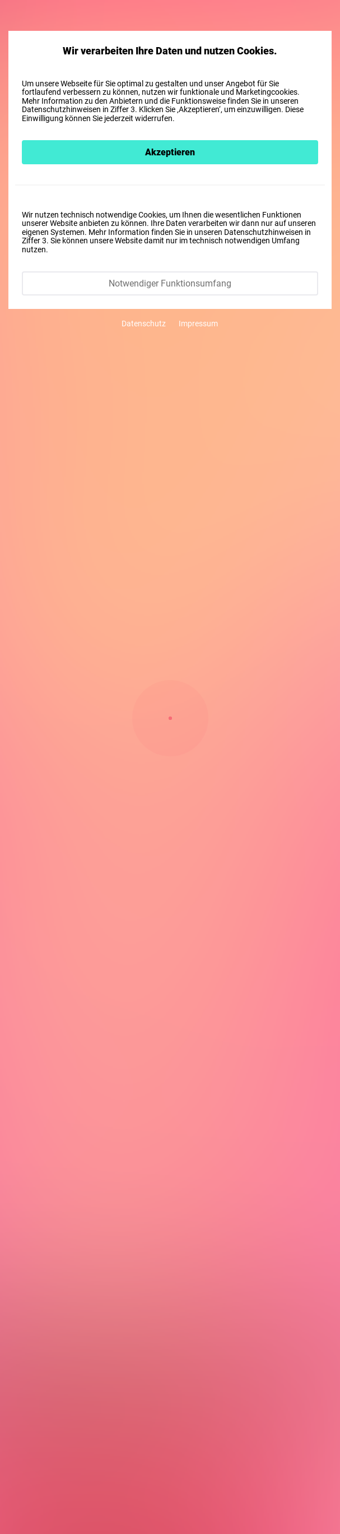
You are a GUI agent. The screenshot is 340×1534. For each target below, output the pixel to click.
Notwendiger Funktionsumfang (170, 283)
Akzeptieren (170, 152)
